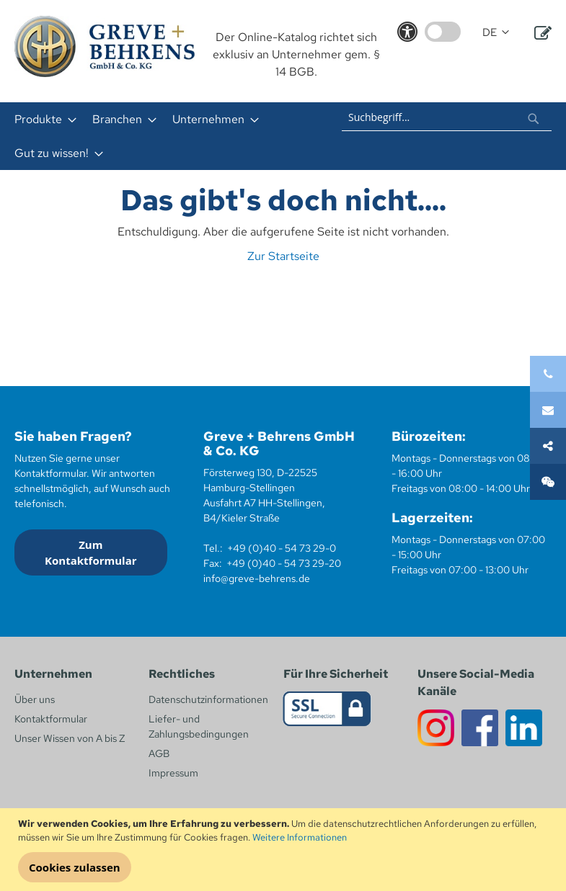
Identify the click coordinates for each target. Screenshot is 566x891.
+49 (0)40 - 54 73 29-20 (283, 563)
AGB (159, 753)
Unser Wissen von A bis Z (69, 738)
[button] (495, 32)
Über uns (34, 699)
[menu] (165, 136)
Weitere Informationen (299, 837)
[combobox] (447, 116)
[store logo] (104, 46)
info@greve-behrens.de (256, 578)
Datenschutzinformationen (208, 699)
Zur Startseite (283, 256)
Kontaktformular (50, 718)
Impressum (173, 772)
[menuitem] (41, 119)
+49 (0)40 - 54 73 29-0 (281, 548)
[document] (285, 850)
